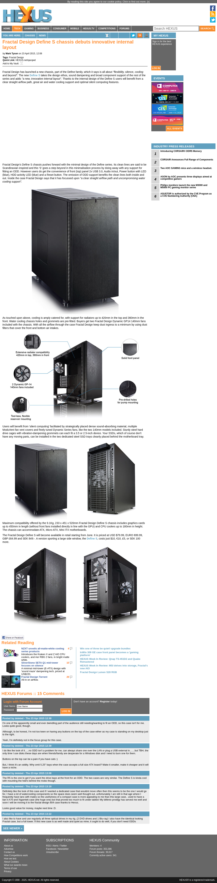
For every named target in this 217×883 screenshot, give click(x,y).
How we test (10, 858)
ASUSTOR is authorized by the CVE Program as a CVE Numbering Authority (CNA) (186, 195)
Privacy (7, 871)
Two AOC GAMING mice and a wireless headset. (186, 168)
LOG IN (156, 68)
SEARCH (207, 28)
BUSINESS (43, 28)
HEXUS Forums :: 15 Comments (33, 693)
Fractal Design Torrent (34, 676)
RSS (48, 845)
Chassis (30, 35)
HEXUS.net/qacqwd (26, 60)
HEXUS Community (104, 840)
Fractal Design (16, 57)
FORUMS (124, 28)
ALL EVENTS (174, 128)
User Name (9, 706)
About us (8, 845)
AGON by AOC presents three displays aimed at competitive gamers (186, 178)
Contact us (9, 852)
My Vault (14, 63)
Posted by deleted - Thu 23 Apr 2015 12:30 (27, 718)
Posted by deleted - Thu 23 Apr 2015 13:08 (27, 773)
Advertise (8, 849)
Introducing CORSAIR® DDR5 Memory (181, 151)
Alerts (55, 845)
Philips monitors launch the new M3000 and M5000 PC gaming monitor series (183, 186)
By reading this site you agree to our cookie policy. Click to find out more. (107, 1)
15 (140, 35)
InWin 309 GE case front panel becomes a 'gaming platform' (109, 654)
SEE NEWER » (12, 828)
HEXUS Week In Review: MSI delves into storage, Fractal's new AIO (114, 667)
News (42, 35)
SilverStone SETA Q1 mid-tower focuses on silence (39, 664)
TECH (17, 28)
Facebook (51, 849)
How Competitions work (16, 855)
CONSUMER (59, 28)
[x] (148, 1)
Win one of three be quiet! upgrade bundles (105, 648)
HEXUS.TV (88, 28)
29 (68, 677)
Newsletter (63, 849)
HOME (6, 28)
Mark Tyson (12, 53)
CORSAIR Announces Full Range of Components (186, 160)
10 (68, 662)
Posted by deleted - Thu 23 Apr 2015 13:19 (27, 786)
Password (9, 710)
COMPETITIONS (106, 28)
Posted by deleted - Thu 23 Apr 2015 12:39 (27, 745)
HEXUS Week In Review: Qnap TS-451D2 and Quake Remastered (110, 660)
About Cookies (11, 861)
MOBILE (74, 28)
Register (105, 701)
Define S (35, 75)
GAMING (29, 28)
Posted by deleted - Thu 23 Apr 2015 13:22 (27, 813)
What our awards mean (15, 865)
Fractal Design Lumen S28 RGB (98, 672)
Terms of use (10, 868)
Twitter (63, 845)
